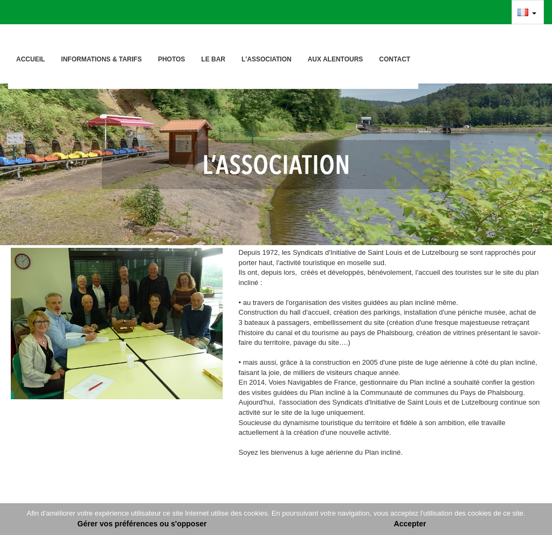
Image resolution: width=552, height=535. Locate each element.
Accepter (410, 523)
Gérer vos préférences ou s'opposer (142, 523)
